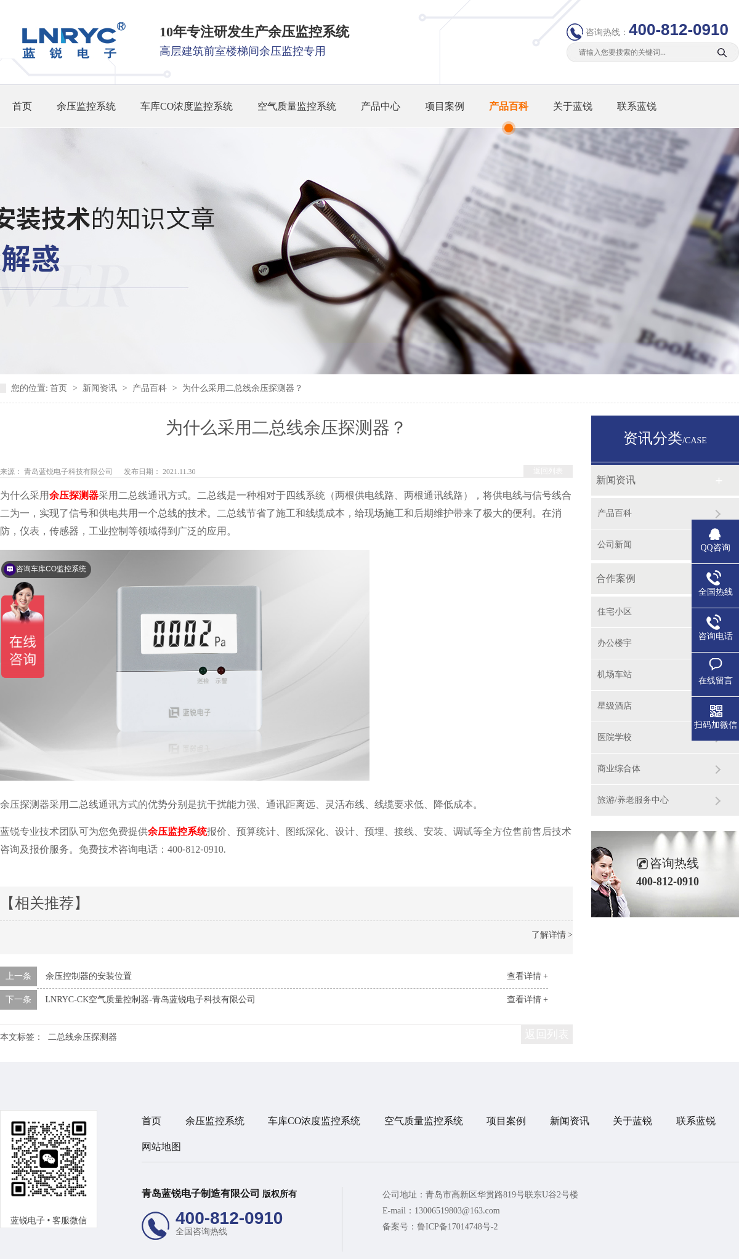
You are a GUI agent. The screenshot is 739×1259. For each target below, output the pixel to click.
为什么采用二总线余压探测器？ (242, 388)
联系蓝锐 (636, 106)
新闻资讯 (101, 388)
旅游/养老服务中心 (633, 800)
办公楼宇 (614, 643)
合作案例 (616, 578)
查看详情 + (527, 976)
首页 (22, 106)
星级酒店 (614, 705)
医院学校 (614, 737)
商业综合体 (618, 768)
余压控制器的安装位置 (89, 976)
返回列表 (548, 471)
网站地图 (161, 1146)
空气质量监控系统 (296, 106)
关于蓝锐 (572, 106)
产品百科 (508, 106)
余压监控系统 (86, 106)
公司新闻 (614, 544)
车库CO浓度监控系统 (186, 106)
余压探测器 (74, 495)
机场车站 (614, 674)
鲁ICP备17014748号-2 (457, 1226)
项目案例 (444, 106)
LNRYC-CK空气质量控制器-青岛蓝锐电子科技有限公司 (151, 999)
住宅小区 (614, 611)
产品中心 (380, 106)
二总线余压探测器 (82, 1037)
